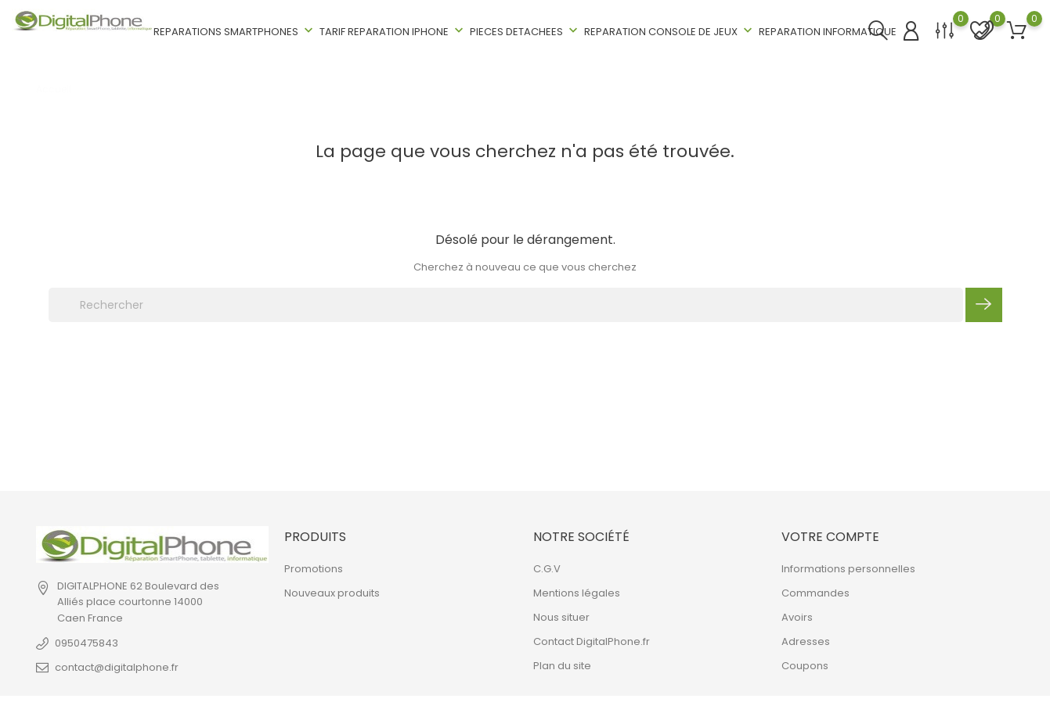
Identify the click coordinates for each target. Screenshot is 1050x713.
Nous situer (561, 617)
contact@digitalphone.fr (117, 667)
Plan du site (562, 665)
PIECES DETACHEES (525, 31)
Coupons (804, 665)
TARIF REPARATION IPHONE (393, 31)
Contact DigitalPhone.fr (591, 641)
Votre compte (830, 537)
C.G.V (547, 568)
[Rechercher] (506, 305)
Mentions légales (576, 593)
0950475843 (86, 643)
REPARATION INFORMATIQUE (828, 31)
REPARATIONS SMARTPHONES (234, 31)
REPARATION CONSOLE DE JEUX (670, 31)
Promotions (313, 568)
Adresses (805, 641)
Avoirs (797, 617)
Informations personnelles (848, 568)
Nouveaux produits (332, 593)
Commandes (815, 593)
